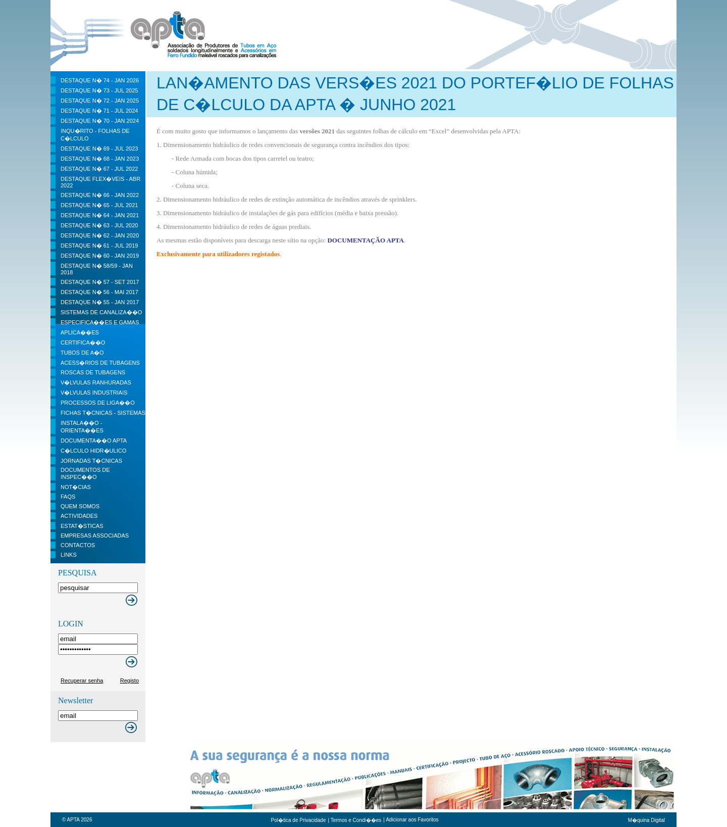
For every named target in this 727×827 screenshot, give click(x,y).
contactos (78, 545)
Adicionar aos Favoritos (412, 819)
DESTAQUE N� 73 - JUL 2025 (99, 90)
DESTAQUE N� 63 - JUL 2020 (99, 225)
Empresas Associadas (95, 535)
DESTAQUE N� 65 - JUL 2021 (99, 205)
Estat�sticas (82, 526)
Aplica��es (80, 332)
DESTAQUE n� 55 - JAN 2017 (100, 302)
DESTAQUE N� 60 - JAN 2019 (100, 256)
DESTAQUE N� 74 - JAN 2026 (100, 80)
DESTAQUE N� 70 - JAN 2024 (100, 121)
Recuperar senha (82, 680)
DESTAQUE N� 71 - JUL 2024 (99, 111)
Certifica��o (83, 342)
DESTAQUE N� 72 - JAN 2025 (100, 101)
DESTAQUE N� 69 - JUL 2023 (99, 148)
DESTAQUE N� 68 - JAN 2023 (100, 159)
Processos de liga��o (98, 403)
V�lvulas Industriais (94, 393)
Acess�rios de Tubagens (100, 363)
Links (69, 555)
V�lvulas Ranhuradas (96, 382)
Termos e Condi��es (356, 820)
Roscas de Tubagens (93, 372)
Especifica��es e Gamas (100, 322)
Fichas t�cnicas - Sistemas (103, 413)
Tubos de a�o (82, 353)
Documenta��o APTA (94, 440)
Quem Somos (80, 506)
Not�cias (76, 487)
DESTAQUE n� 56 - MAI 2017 (99, 292)
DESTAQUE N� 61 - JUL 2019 (99, 245)
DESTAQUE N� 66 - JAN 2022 (100, 195)
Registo (129, 680)
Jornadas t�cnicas (91, 461)
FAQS (68, 497)
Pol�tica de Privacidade (298, 820)
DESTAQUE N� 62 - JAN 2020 (100, 235)
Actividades (79, 516)
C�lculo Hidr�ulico (93, 451)
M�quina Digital (646, 820)
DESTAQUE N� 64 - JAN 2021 (100, 215)
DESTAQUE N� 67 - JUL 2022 (99, 169)
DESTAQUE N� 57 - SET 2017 (100, 282)
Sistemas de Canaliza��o (101, 312)
